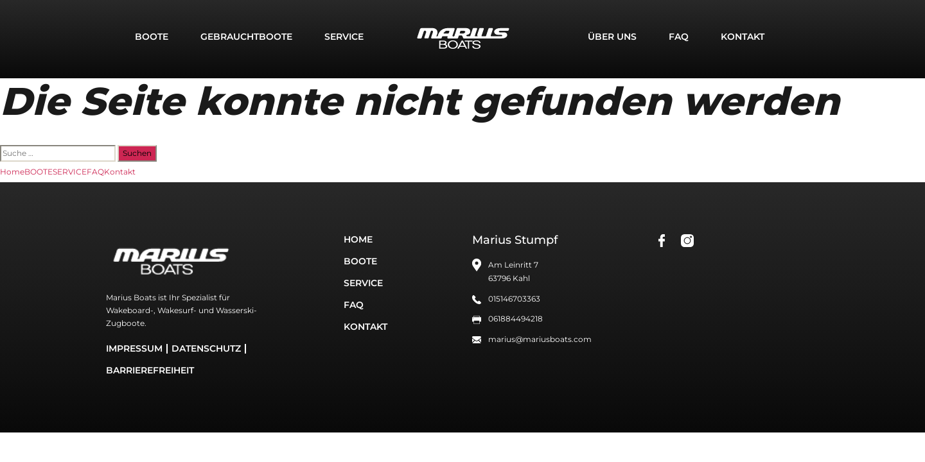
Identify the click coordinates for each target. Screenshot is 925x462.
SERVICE (344, 36)
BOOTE (151, 36)
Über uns (612, 36)
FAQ (679, 36)
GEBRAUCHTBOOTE (246, 36)
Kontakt (742, 36)
